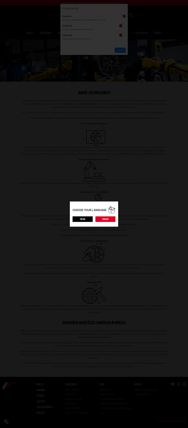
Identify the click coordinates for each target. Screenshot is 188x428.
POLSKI (82, 219)
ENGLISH (105, 219)
